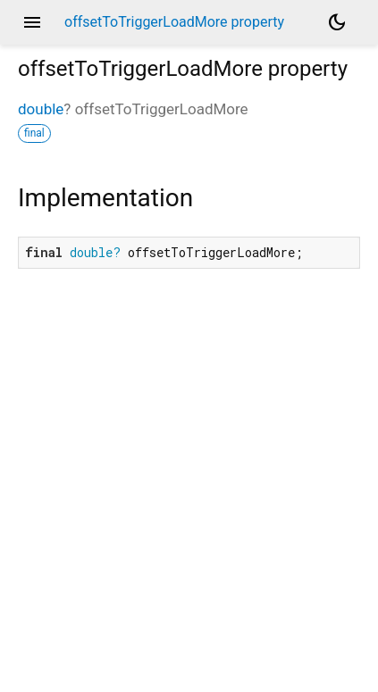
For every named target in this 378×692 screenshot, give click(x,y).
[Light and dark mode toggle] (337, 22)
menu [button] (32, 22)
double (40, 109)
